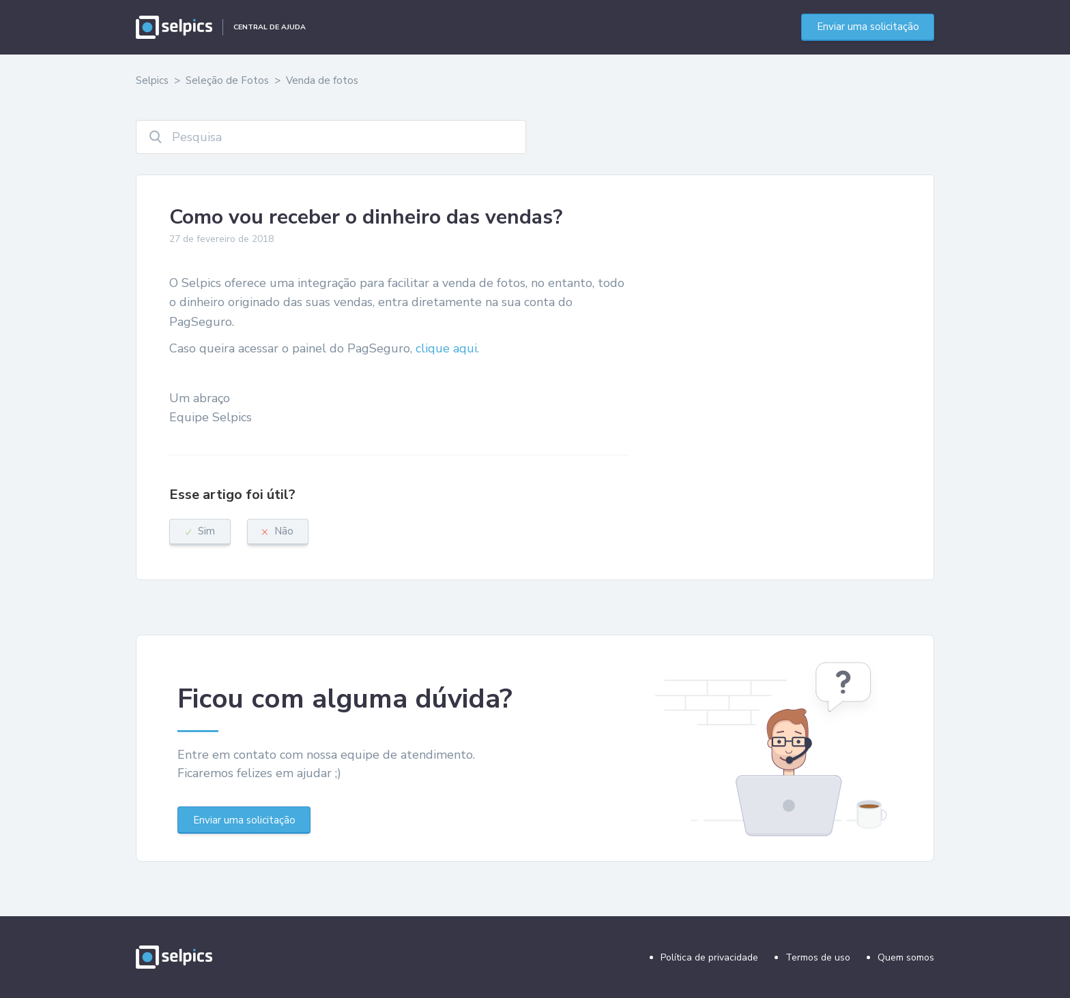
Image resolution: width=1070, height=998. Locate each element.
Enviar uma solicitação (868, 26)
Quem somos (906, 957)
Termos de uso (817, 957)
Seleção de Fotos (227, 80)
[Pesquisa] (331, 137)
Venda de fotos (322, 80)
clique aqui (446, 348)
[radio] (200, 532)
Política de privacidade (709, 957)
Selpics (152, 80)
